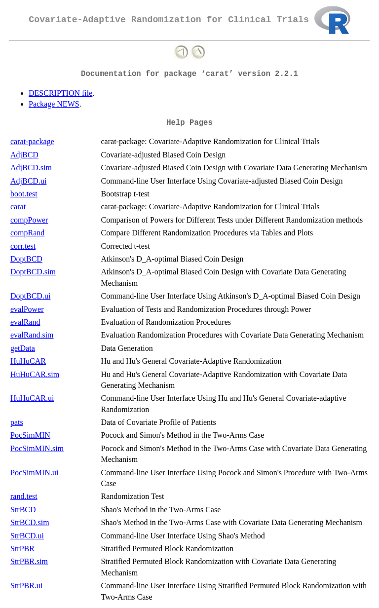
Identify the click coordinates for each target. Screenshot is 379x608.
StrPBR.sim (29, 561)
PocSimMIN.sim (37, 448)
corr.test (23, 246)
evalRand (25, 322)
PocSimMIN (30, 435)
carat (18, 206)
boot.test (24, 194)
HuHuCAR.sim (34, 374)
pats (16, 422)
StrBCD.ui (27, 536)
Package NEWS (54, 104)
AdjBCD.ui (28, 181)
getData (22, 348)
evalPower (27, 309)
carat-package (32, 141)
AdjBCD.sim (31, 167)
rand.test (24, 496)
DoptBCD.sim (33, 271)
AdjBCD (24, 155)
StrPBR (22, 548)
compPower (29, 220)
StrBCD (23, 509)
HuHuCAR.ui (32, 398)
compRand (27, 232)
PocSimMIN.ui (34, 472)
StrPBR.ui (26, 585)
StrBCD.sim (29, 522)
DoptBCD (26, 259)
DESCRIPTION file (60, 93)
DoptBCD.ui (30, 296)
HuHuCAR (28, 361)
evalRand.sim (32, 335)
